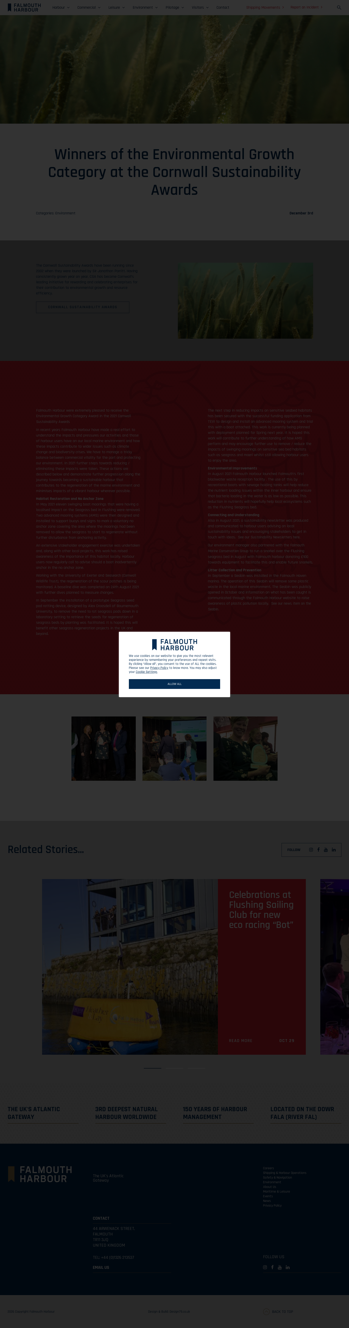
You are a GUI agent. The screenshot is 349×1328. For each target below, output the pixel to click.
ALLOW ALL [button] (175, 684)
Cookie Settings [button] (146, 672)
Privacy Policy (159, 668)
